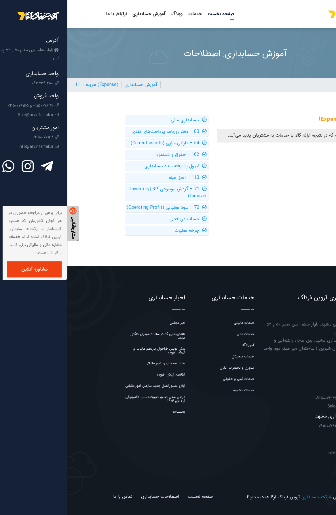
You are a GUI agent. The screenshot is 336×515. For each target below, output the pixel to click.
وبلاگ (109, 14)
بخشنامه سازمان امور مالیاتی (98, 363)
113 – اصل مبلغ (120, 177)
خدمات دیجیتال (175, 356)
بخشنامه (112, 411)
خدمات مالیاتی (176, 323)
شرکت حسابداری (249, 497)
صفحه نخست (153, 14)
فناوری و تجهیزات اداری (169, 367)
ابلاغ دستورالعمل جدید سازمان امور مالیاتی (88, 385)
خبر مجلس (110, 323)
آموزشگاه (180, 345)
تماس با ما (55, 496)
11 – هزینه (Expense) (29, 84)
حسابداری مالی (121, 120)
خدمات (127, 14)
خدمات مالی (178, 334)
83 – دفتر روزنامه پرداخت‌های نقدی (101, 131)
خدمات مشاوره (176, 390)
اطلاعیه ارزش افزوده (104, 374)
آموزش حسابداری (81, 14)
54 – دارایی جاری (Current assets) (101, 143)
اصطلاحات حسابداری (93, 496)
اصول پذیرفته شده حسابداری (108, 166)
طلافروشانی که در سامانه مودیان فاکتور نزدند (90, 335)
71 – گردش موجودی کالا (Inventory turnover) (101, 193)
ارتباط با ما (49, 14)
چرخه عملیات (123, 230)
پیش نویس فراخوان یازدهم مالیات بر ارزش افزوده (91, 350)
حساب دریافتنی (120, 219)
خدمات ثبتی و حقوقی (171, 379)
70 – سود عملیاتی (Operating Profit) (99, 207)
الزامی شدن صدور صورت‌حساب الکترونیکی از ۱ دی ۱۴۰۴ (88, 398)
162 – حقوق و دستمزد (114, 154)
